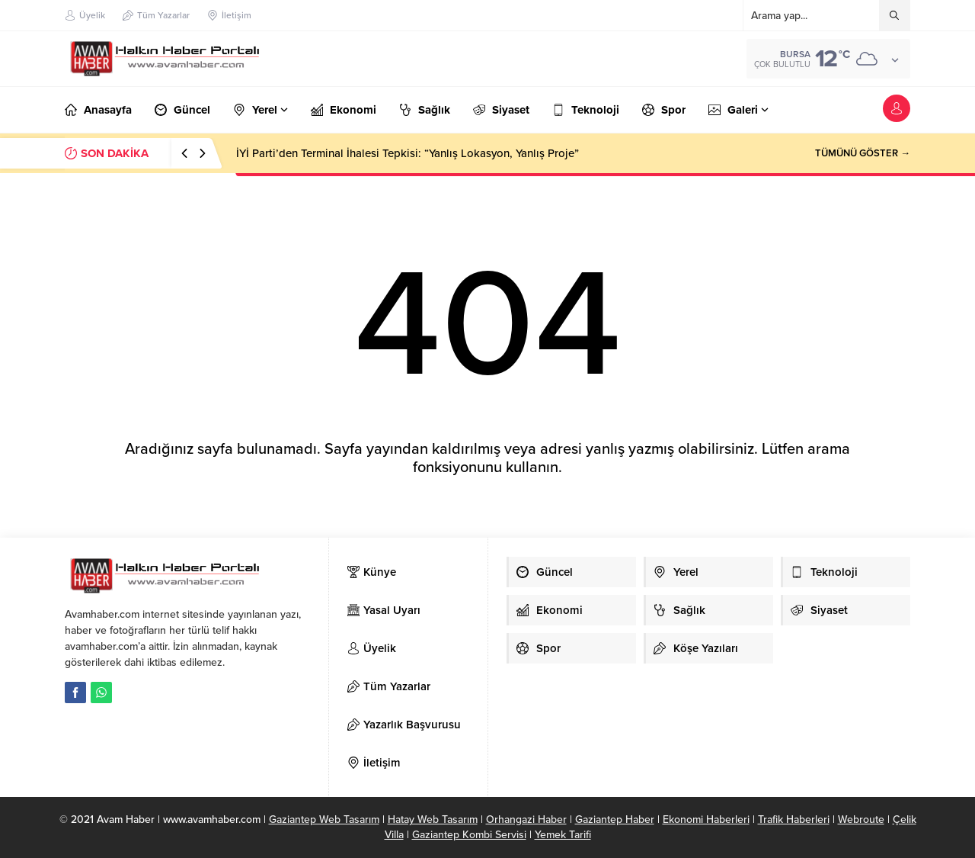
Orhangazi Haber (526, 819)
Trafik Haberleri (794, 819)
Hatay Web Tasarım (433, 819)
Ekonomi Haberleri (706, 819)
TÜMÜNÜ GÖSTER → (862, 153)
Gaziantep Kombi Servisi (469, 834)
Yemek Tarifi (563, 834)
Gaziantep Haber (614, 819)
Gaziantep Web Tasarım (324, 819)
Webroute (861, 819)
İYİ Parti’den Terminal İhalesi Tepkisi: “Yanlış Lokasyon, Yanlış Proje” (407, 153)
